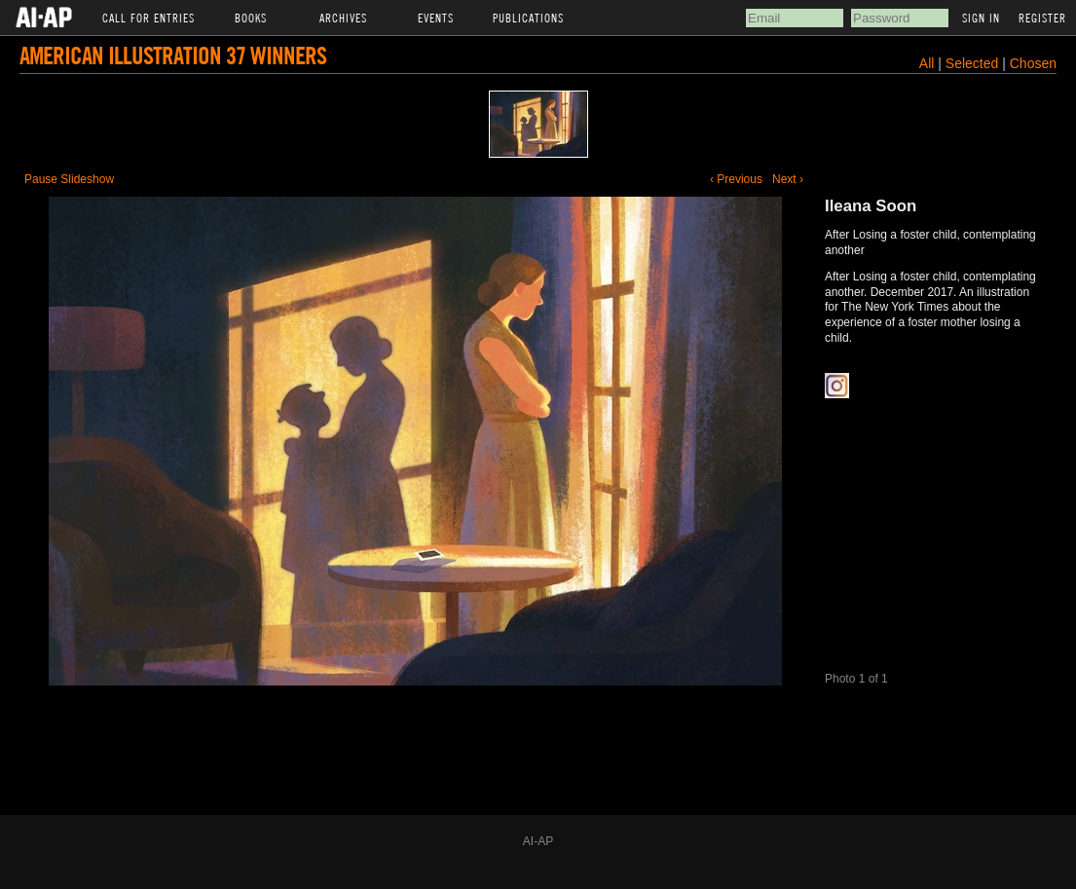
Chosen (1033, 63)
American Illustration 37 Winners (172, 55)
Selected (974, 63)
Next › (787, 179)
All (927, 63)
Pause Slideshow (69, 179)
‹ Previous (736, 179)
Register (1042, 17)
